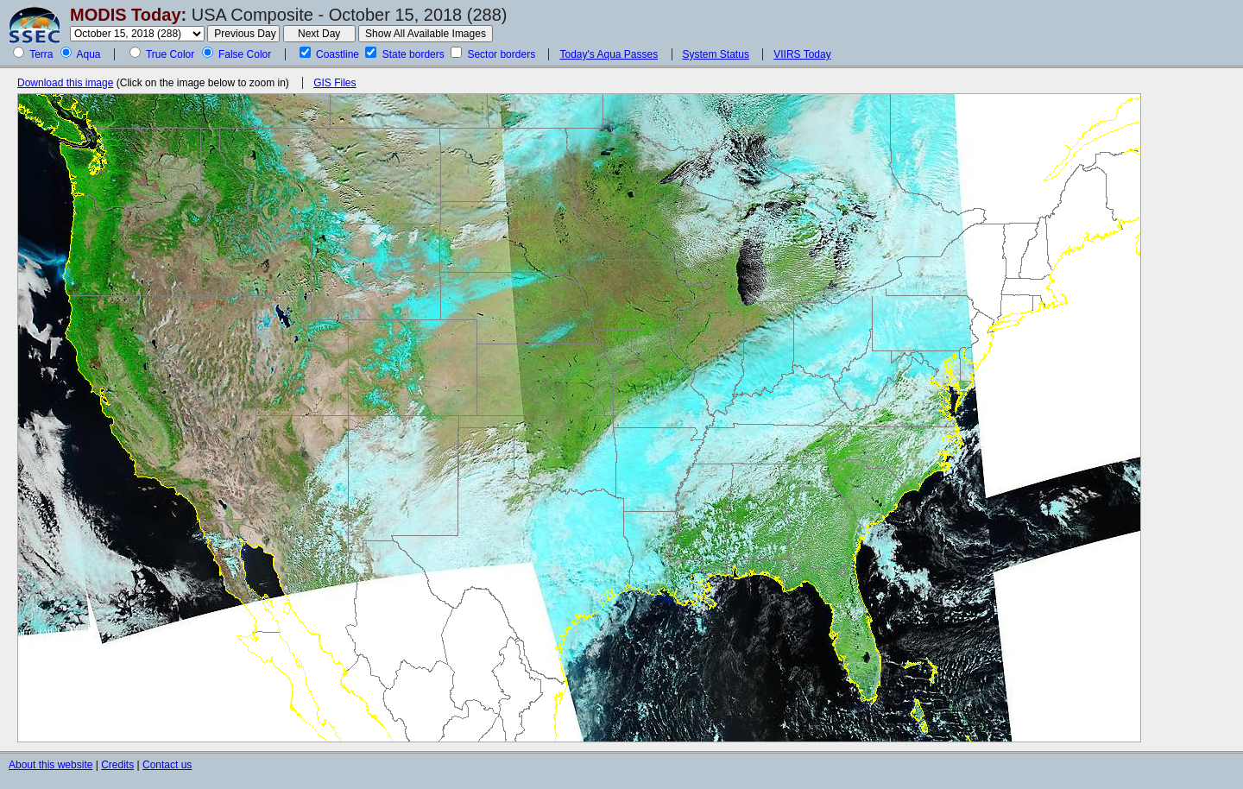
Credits (117, 765)
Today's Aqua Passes (608, 54)
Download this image (65, 83)
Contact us (167, 765)
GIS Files (334, 83)
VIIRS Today (801, 54)
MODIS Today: (128, 14)
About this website (50, 765)
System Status (716, 54)
